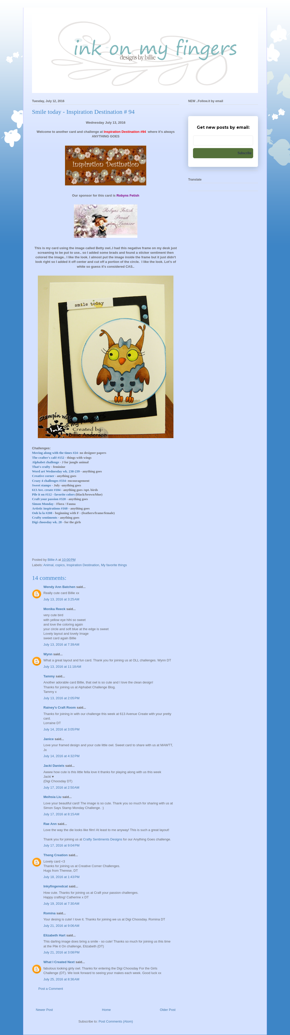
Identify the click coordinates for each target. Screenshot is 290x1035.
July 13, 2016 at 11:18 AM (62, 666)
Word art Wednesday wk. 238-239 (56, 471)
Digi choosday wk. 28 (47, 522)
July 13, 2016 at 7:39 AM (61, 644)
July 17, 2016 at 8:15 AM (61, 814)
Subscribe (245, 153)
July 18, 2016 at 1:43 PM (61, 877)
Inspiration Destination (83, 565)
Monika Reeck (54, 609)
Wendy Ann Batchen (59, 587)
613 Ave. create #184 (46, 490)
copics (60, 565)
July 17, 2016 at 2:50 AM (61, 787)
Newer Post (44, 1010)
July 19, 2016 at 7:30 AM (61, 903)
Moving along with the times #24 (55, 453)
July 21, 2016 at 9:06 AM (61, 926)
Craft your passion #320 (49, 499)
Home (106, 1010)
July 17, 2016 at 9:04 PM (61, 845)
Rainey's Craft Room (59, 707)
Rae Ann (50, 824)
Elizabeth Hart (54, 935)
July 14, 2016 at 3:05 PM (61, 729)
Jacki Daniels (53, 766)
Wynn (47, 654)
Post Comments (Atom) (116, 1021)
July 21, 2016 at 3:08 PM (61, 952)
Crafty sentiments (44, 517)
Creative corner (43, 476)
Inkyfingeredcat (55, 886)
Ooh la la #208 (42, 513)
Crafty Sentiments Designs (102, 839)
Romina (49, 913)
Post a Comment (50, 989)
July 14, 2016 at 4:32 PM (61, 756)
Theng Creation (55, 855)
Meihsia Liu (52, 797)
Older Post (167, 1010)
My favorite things (114, 565)
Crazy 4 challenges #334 (49, 481)
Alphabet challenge (45, 462)
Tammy (49, 676)
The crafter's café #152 (48, 457)
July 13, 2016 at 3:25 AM (61, 599)
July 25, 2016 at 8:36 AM (61, 979)
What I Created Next (59, 962)
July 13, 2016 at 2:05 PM (61, 698)
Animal (48, 565)
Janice (48, 739)
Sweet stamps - (42, 485)
